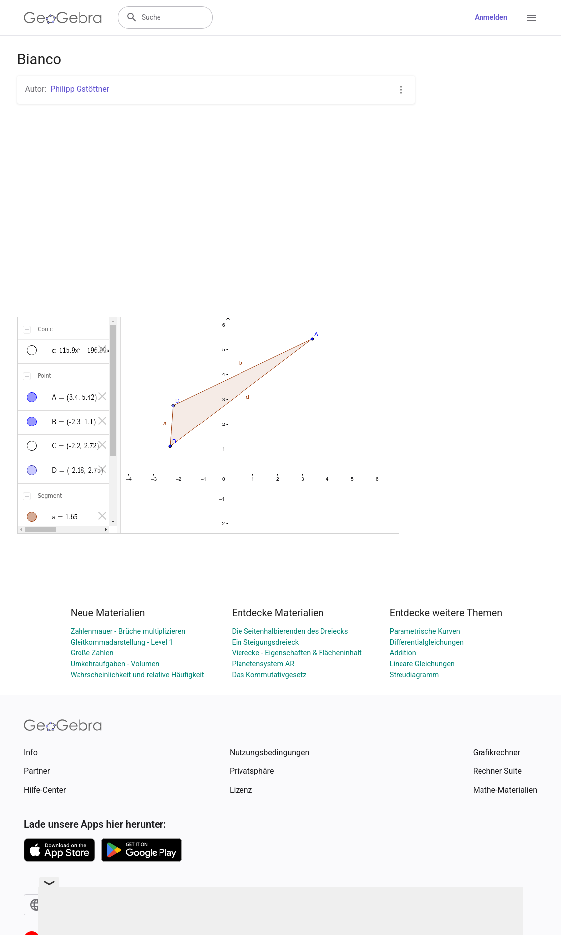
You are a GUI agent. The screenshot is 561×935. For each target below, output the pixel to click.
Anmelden (491, 17)
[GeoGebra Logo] (63, 18)
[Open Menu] (531, 18)
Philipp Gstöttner (79, 89)
